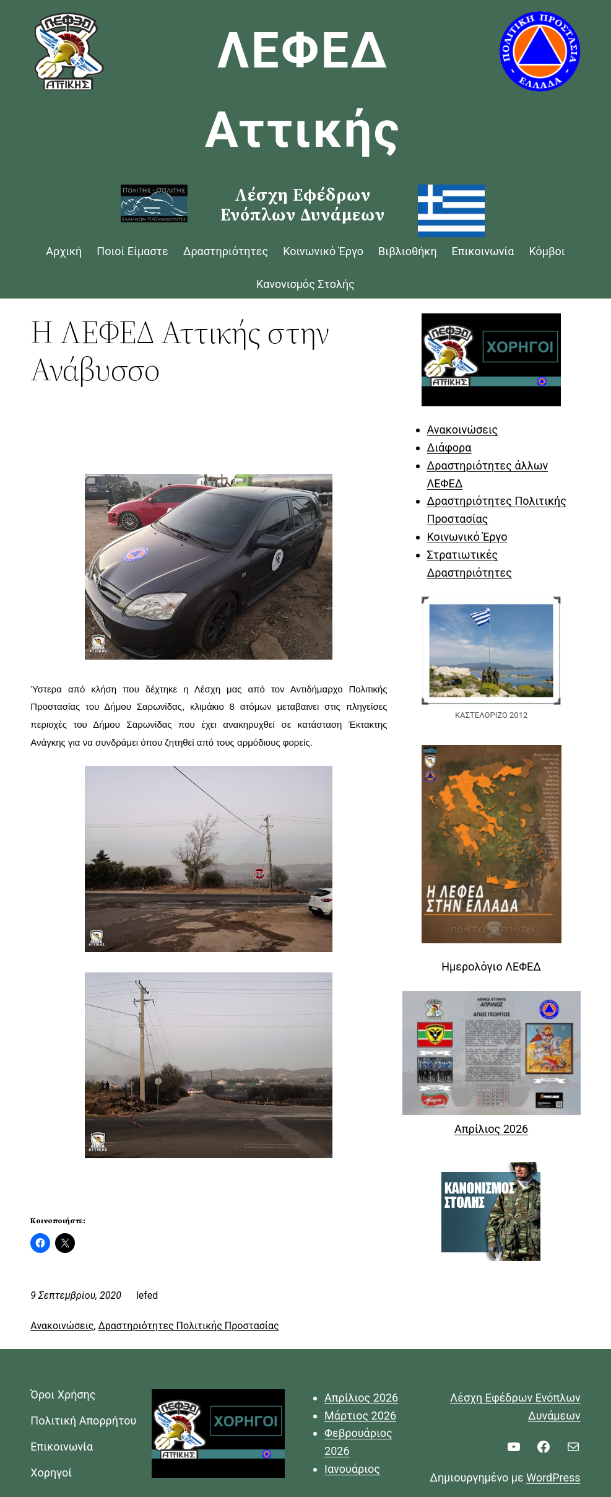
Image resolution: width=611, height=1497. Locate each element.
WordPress (553, 1477)
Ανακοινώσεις (61, 1326)
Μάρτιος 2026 (360, 1415)
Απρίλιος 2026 (491, 1128)
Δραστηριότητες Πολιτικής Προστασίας (188, 1326)
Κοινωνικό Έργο (467, 536)
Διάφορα (449, 447)
